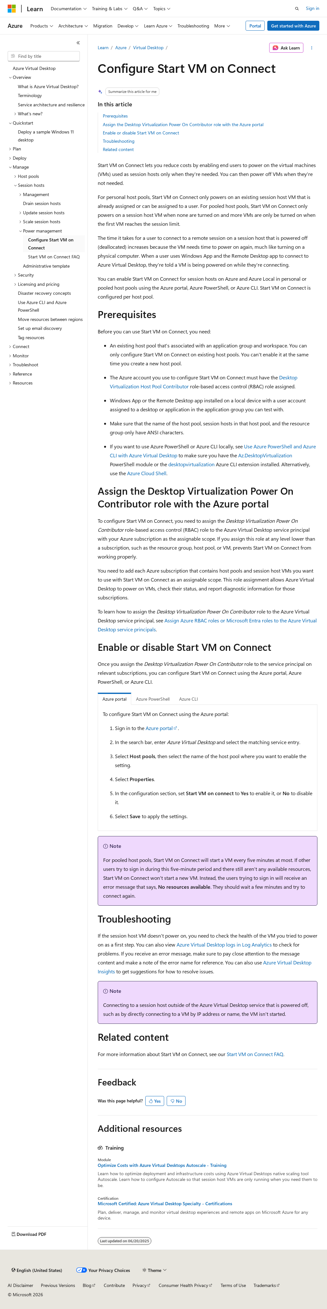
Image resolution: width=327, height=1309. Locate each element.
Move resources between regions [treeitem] (50, 319)
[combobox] (44, 56)
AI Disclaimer (20, 1285)
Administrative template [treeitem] (46, 266)
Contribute (114, 1285)
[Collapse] (78, 43)
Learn (103, 47)
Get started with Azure (293, 26)
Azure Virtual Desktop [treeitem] (34, 68)
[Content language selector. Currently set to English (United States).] (37, 1270)
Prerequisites (115, 116)
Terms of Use (233, 1285)
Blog (87, 1285)
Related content (118, 149)
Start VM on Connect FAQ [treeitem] (54, 257)
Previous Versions (58, 1285)
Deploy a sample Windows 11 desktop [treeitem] (46, 136)
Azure (120, 47)
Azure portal (159, 728)
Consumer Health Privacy (183, 1285)
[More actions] (311, 48)
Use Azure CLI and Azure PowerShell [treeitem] (42, 306)
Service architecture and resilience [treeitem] (51, 105)
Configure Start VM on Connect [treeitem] (50, 244)
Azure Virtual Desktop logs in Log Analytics (224, 944)
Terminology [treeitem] (30, 95)
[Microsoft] (12, 8)
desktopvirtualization (191, 464)
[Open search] (297, 8)
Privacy (140, 1285)
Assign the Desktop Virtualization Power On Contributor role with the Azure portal (183, 124)
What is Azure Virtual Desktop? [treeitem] (48, 86)
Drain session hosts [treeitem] (42, 203)
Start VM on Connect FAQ (255, 1054)
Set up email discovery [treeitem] (40, 328)
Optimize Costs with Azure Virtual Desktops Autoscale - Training (162, 1165)
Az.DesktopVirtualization (265, 455)
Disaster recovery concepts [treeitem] (44, 293)
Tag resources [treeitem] (31, 337)
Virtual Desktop (148, 47)
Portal (255, 26)
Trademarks (265, 1285)
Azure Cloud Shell (146, 473)
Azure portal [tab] (114, 699)
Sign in (312, 8)
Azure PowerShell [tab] (153, 699)
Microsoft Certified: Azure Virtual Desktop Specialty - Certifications (165, 1203)
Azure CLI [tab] (188, 699)
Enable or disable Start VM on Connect (141, 133)
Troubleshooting (118, 141)
